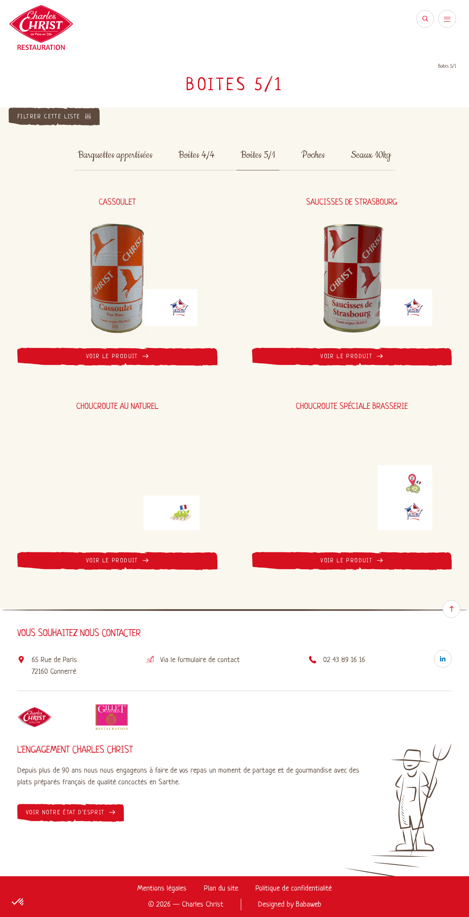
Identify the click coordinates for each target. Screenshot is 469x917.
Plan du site (221, 888)
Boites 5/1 (258, 155)
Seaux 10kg (371, 155)
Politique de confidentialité (294, 888)
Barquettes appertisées (115, 155)
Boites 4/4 (196, 155)
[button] (18, 902)
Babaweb (308, 905)
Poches (313, 155)
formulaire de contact (209, 660)
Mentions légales (162, 888)
